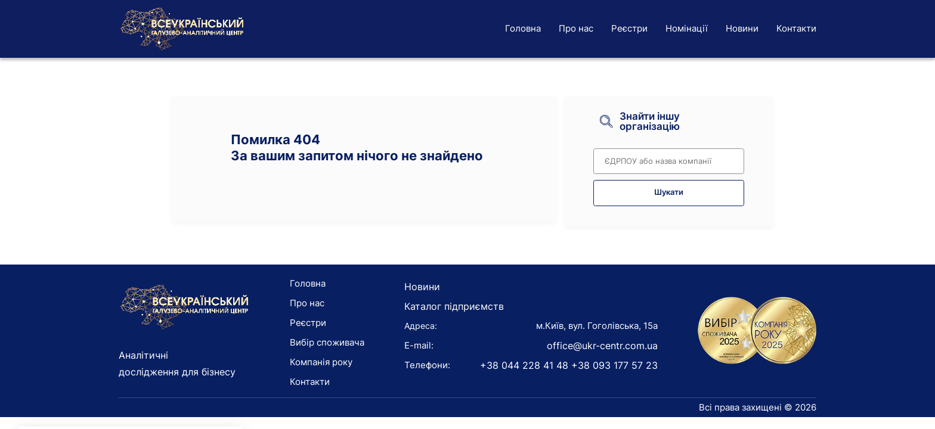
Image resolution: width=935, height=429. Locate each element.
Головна (523, 28)
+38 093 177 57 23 (614, 365)
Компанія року (321, 362)
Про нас (576, 28)
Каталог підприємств (454, 306)
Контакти (796, 28)
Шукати (668, 192)
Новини (742, 28)
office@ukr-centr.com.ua (602, 346)
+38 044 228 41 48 (524, 365)
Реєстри (629, 28)
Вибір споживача (327, 342)
